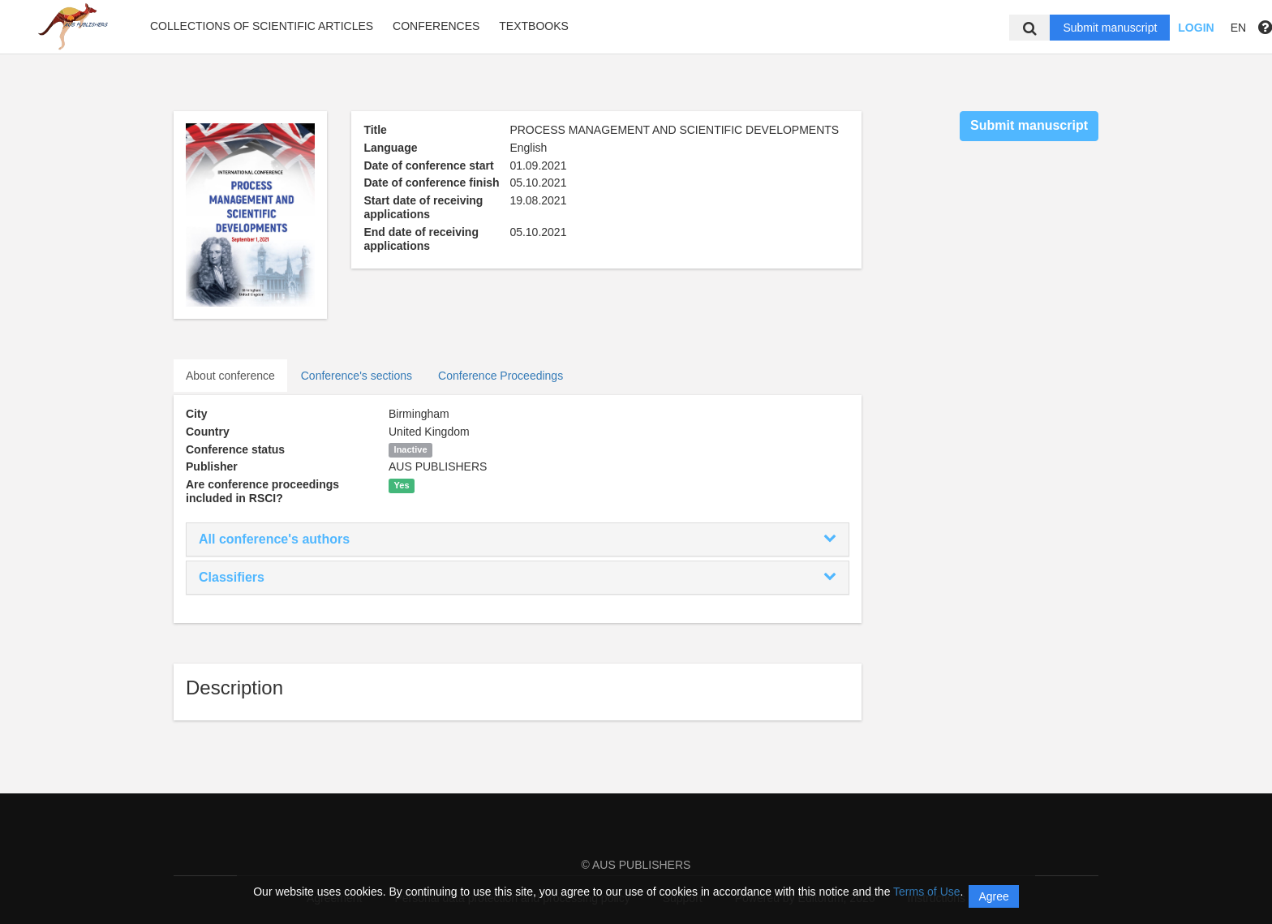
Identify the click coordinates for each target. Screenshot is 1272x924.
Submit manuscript (1110, 27)
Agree (993, 896)
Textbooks (534, 25)
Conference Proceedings (500, 375)
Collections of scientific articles (261, 25)
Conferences (436, 25)
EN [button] (1238, 27)
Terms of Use (926, 891)
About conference (230, 375)
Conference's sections (356, 375)
